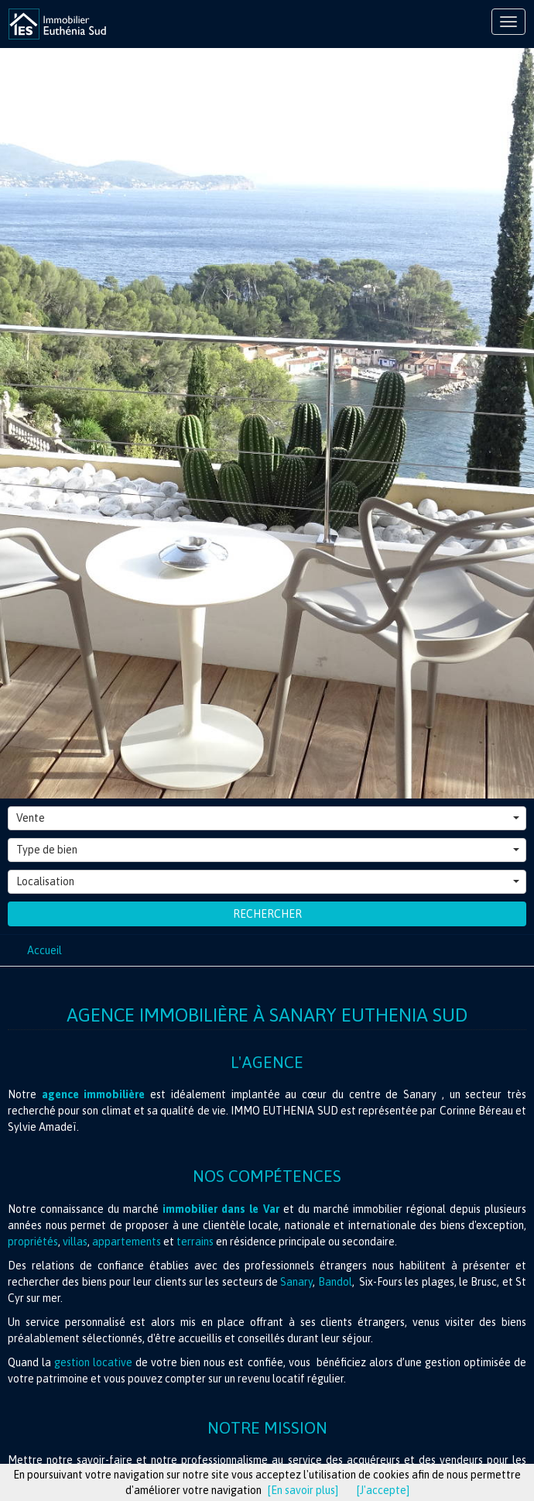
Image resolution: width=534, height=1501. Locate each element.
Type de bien (267, 849)
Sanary (296, 1282)
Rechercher (267, 914)
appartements (126, 1241)
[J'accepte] (383, 1490)
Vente (267, 818)
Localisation (267, 881)
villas (75, 1241)
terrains (196, 1241)
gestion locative (93, 1362)
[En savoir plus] (303, 1490)
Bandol (335, 1282)
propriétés (33, 1241)
